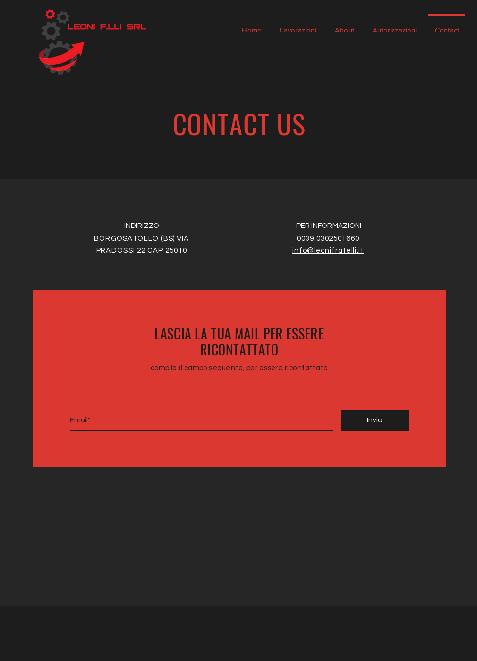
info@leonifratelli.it (328, 250)
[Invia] (375, 420)
